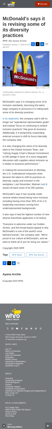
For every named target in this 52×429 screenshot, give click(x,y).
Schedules (9, 357)
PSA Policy (9, 416)
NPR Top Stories (36, 255)
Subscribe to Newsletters (15, 362)
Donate (43, 4)
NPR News (17, 255)
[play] (4, 425)
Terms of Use (10, 414)
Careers (8, 385)
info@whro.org (21, 339)
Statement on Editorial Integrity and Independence (25, 391)
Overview (9, 378)
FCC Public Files (12, 408)
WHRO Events (11, 359)
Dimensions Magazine (14, 364)
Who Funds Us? (11, 393)
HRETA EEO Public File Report (18, 410)
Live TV (8, 349)
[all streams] (48, 425)
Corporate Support (12, 387)
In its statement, (11, 118)
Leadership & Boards (13, 380)
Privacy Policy (11, 412)
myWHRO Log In (12, 366)
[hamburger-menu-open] (4, 4)
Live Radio (9, 353)
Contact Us (9, 395)
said (43, 184)
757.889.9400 (10, 339)
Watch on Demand (12, 351)
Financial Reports (12, 382)
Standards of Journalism (15, 389)
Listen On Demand (13, 355)
